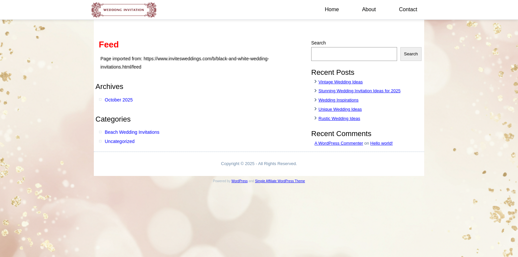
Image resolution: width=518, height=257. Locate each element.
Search (318, 42)
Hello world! (381, 143)
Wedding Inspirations (338, 100)
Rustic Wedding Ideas (339, 118)
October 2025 (119, 99)
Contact (408, 9)
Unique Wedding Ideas (340, 109)
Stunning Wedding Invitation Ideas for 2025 (359, 90)
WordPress (239, 181)
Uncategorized (119, 141)
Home (332, 9)
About (369, 9)
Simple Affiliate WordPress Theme (280, 181)
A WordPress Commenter (338, 143)
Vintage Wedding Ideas (340, 81)
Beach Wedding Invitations (132, 132)
